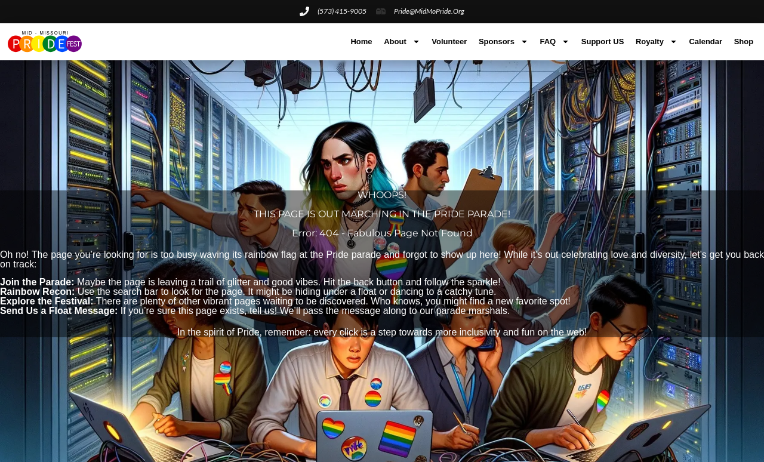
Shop (744, 41)
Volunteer (449, 41)
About (402, 41)
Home (361, 41)
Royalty (656, 41)
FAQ (554, 41)
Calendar (705, 41)
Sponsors (503, 41)
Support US (602, 41)
